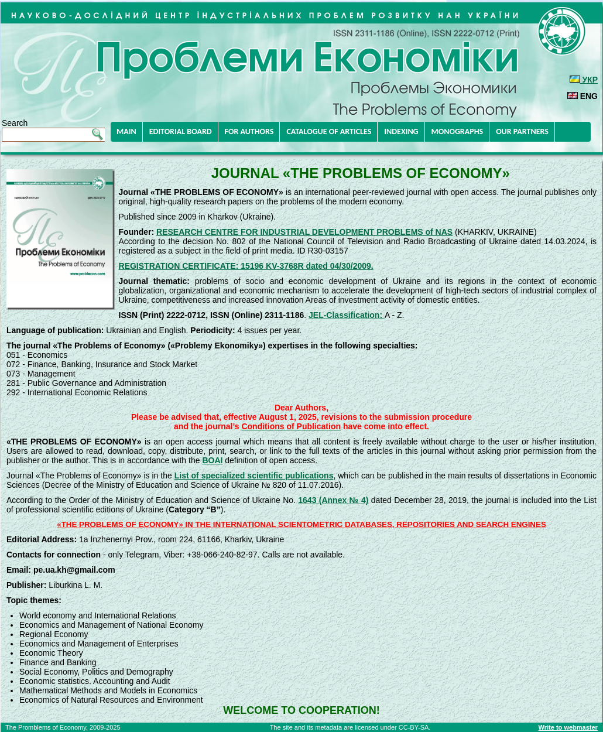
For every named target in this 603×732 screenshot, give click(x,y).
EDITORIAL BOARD (180, 131)
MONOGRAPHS (457, 131)
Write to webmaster (568, 727)
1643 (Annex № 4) (333, 500)
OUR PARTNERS (522, 131)
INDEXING (401, 131)
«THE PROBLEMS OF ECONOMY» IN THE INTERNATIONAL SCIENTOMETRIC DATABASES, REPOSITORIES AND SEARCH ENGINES (301, 524)
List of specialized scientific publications (254, 475)
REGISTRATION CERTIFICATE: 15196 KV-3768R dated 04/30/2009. (246, 266)
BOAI (212, 460)
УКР (584, 79)
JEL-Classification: (347, 315)
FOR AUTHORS (249, 131)
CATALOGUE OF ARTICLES (328, 131)
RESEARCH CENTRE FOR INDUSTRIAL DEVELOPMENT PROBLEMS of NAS (304, 232)
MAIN (126, 131)
